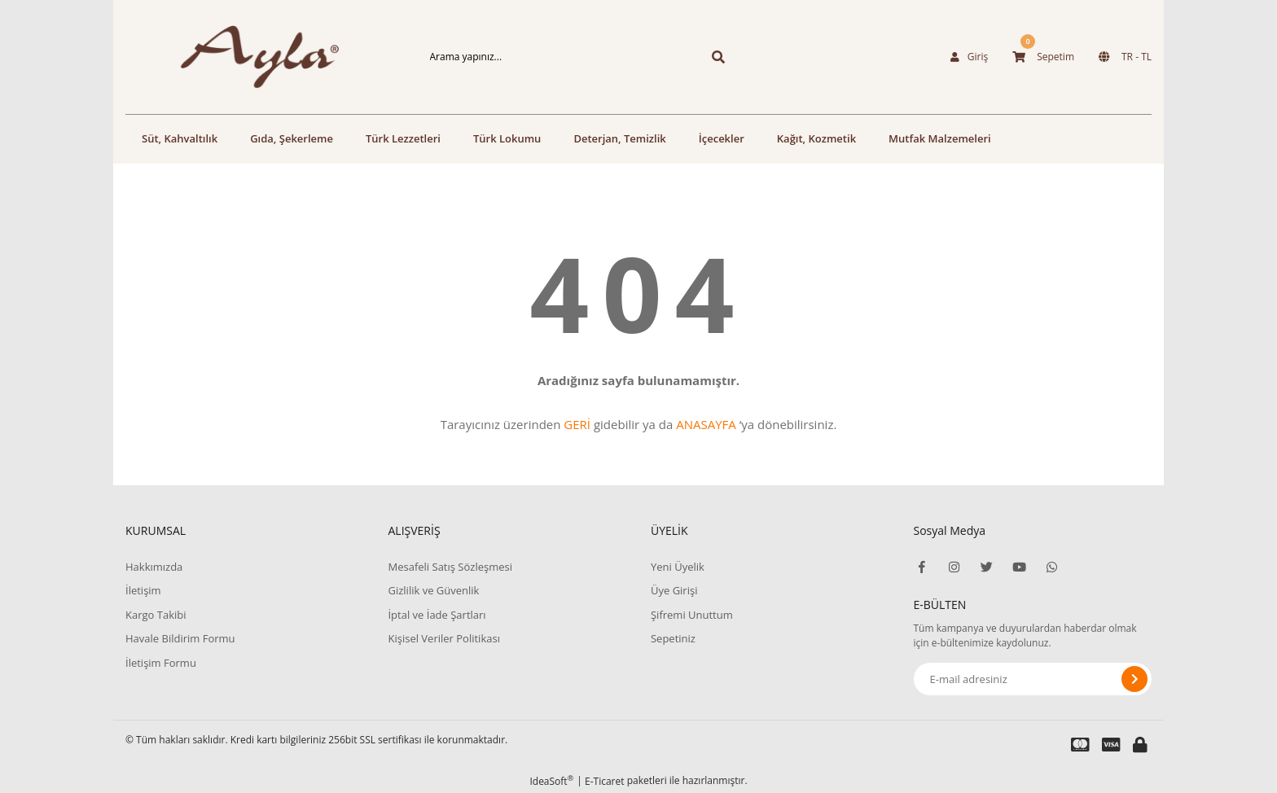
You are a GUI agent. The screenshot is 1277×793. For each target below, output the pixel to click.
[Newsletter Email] (1033, 679)
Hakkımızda (153, 566)
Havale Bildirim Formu (180, 638)
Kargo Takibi (155, 614)
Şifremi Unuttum (692, 614)
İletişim (143, 590)
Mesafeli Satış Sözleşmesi (450, 566)
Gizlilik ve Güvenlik (433, 590)
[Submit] (1134, 679)
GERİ (577, 424)
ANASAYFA (706, 424)
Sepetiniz (673, 638)
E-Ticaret (605, 781)
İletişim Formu (160, 662)
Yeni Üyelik (677, 566)
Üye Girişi (674, 590)
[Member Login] (969, 57)
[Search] (551, 57)
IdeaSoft (551, 781)
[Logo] (244, 57)
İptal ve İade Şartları (436, 614)
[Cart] (1043, 57)
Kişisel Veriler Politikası (443, 638)
